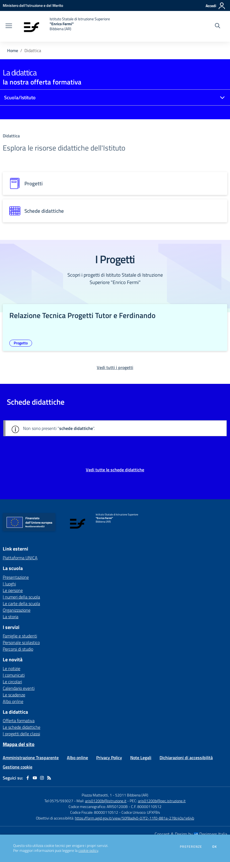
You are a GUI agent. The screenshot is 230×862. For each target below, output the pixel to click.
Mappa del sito (19, 744)
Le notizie (11, 668)
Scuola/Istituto (20, 97)
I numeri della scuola (21, 597)
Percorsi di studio (18, 649)
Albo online (13, 701)
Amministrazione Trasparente (31, 757)
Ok (214, 846)
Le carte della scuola (21, 603)
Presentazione (16, 577)
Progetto (21, 343)
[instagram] (41, 777)
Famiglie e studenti (20, 636)
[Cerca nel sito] (217, 26)
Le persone (13, 590)
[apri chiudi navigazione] (8, 26)
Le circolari (12, 681)
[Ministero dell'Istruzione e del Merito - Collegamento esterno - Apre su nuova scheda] (33, 5)
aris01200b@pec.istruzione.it (162, 801)
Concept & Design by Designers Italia (191, 834)
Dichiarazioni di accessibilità (186, 757)
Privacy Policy (109, 757)
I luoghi (9, 583)
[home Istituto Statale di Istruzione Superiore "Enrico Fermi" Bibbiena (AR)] (64, 26)
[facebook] (27, 777)
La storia (10, 616)
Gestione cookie (17, 767)
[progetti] (115, 183)
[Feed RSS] (49, 777)
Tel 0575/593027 (58, 801)
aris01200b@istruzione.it (105, 801)
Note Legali (140, 757)
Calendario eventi (19, 688)
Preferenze (191, 846)
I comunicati (14, 675)
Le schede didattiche (21, 727)
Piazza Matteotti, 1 (97, 795)
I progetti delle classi (21, 733)
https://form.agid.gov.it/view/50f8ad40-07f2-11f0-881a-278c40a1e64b (134, 818)
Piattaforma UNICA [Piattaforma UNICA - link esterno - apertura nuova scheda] (20, 557)
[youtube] (34, 777)
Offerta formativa (19, 720)
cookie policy (88, 850)
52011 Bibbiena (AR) (131, 795)
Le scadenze (14, 694)
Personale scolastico (21, 642)
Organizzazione (16, 610)
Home (12, 50)
